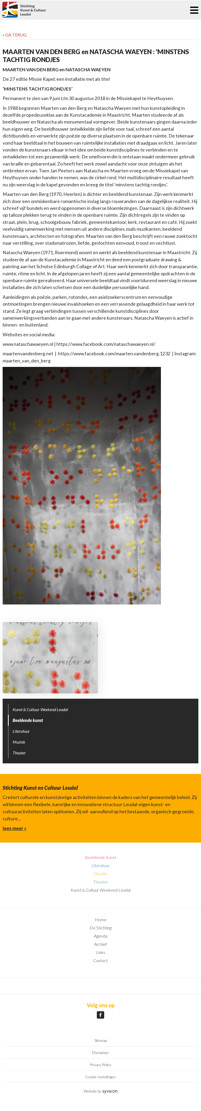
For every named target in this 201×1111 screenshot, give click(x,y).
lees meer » (14, 828)
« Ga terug (14, 34)
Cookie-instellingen (100, 1077)
